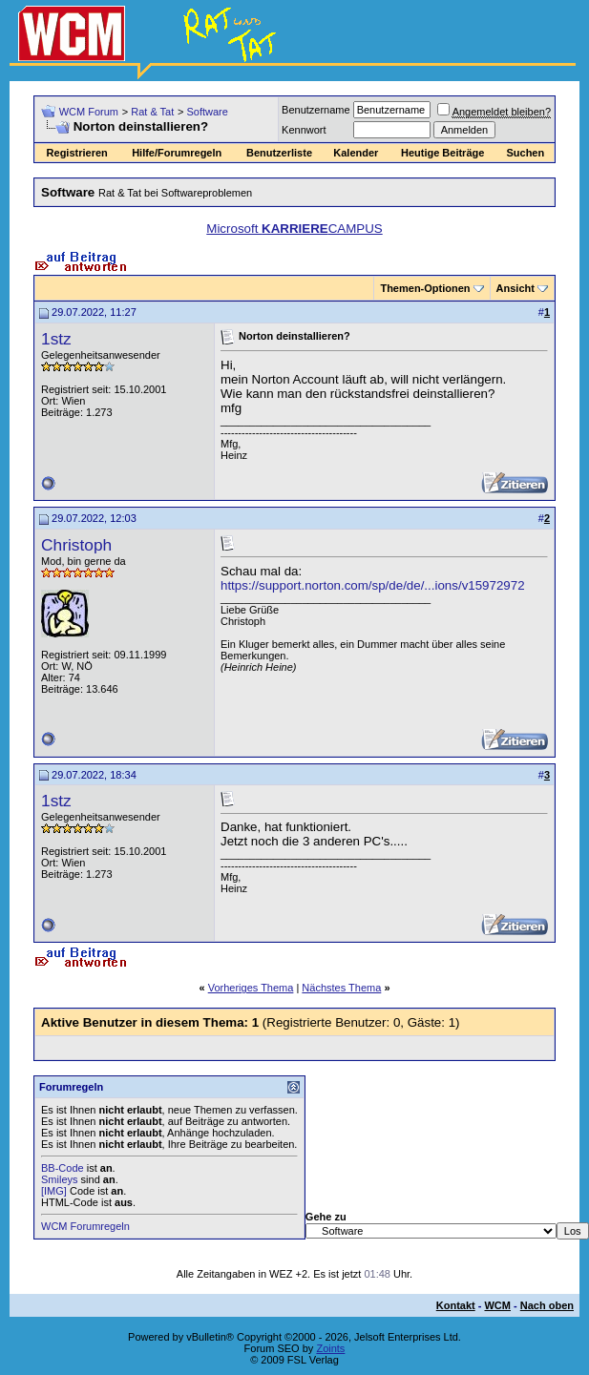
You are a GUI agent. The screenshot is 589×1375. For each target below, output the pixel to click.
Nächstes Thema (341, 987)
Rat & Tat (152, 111)
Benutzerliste (279, 152)
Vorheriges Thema (251, 987)
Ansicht (515, 288)
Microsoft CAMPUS (294, 228)
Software (206, 111)
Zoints (330, 1348)
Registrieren (77, 152)
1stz (56, 338)
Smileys (59, 1179)
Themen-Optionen (425, 288)
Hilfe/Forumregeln (176, 152)
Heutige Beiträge (442, 152)
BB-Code (62, 1168)
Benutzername (316, 109)
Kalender (355, 152)
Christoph (76, 544)
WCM (497, 1305)
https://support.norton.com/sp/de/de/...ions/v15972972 (373, 585)
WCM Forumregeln (85, 1226)
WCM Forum (88, 111)
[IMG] (54, 1191)
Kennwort (304, 129)
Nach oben (547, 1305)
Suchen (525, 152)
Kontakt (455, 1305)
